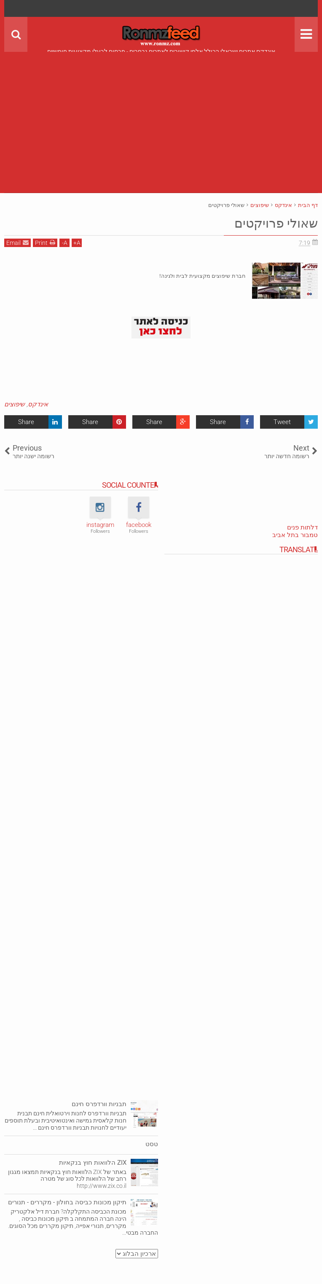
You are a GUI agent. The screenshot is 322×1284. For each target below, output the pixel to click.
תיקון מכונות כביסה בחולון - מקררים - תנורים (67, 1202)
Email (17, 243)
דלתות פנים (302, 527)
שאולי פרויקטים (273, 223)
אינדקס (38, 404)
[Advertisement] (161, 111)
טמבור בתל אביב (295, 535)
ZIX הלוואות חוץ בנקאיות (92, 1162)
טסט (151, 1144)
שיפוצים (14, 404)
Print (45, 243)
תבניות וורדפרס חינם (99, 1104)
